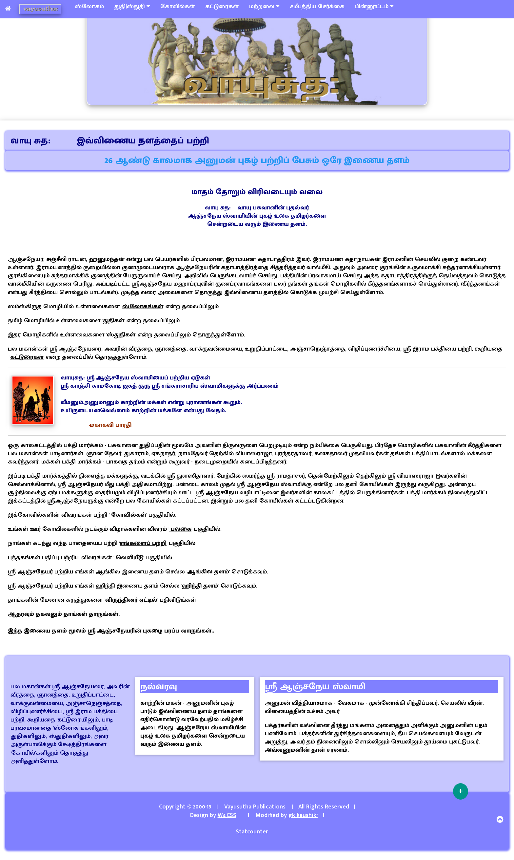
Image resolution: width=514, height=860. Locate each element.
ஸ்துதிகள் (121, 335)
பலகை (180, 529)
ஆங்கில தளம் (208, 572)
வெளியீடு (128, 558)
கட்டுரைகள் (222, 6)
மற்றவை (264, 6)
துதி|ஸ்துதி (132, 6)
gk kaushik (303, 815)
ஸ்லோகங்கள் (142, 307)
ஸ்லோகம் (89, 6)
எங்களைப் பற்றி (143, 543)
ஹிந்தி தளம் (200, 586)
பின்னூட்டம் (374, 6)
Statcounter (252, 832)
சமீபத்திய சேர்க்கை (317, 6)
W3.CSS (227, 815)
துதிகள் (113, 321)
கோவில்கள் (177, 6)
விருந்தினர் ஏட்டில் (131, 600)
